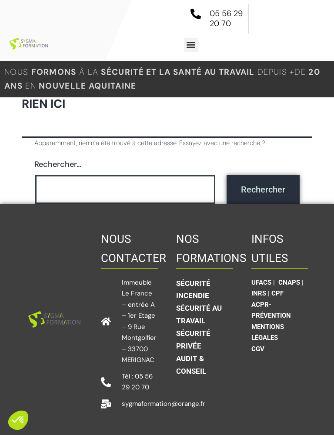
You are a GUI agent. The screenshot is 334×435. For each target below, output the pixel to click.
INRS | (261, 293)
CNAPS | (291, 282)
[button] (191, 45)
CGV (257, 349)
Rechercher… (57, 164)
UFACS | (264, 282)
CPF (277, 293)
